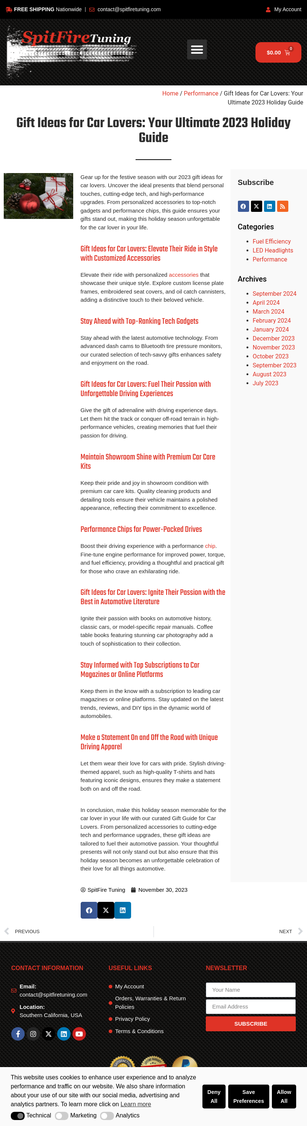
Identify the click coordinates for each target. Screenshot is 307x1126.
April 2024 (266, 302)
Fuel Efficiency (272, 241)
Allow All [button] (284, 1096)
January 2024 (271, 329)
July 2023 (266, 383)
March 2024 (269, 311)
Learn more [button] (136, 1104)
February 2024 (272, 320)
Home (170, 93)
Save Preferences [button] (248, 1096)
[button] (18, 1116)
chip (210, 546)
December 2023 (274, 338)
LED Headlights (273, 250)
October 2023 (271, 356)
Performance (201, 93)
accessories (183, 275)
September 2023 (275, 365)
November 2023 (274, 347)
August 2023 (269, 374)
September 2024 (275, 293)
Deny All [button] (213, 1096)
